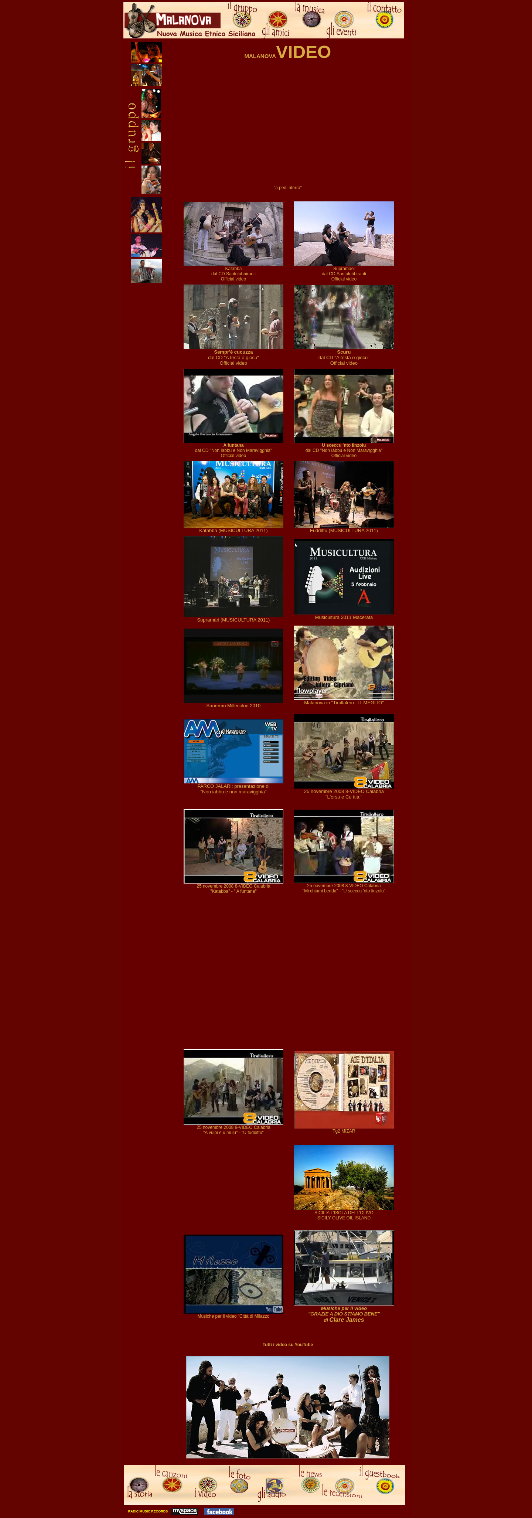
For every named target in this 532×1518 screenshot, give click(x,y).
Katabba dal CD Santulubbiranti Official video (233, 272)
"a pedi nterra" (288, 187)
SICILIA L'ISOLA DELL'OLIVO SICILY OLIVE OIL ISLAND (344, 1213)
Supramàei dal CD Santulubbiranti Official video (344, 272)
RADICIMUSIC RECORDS (147, 1511)
